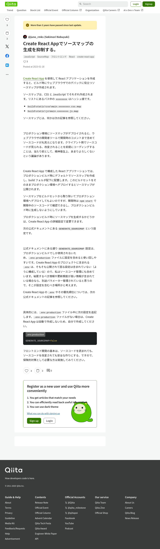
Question (21, 10)
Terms (8, 507)
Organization (92, 10)
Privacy (8, 512)
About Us (129, 502)
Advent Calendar (43, 518)
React (72, 56)
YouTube (69, 523)
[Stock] (7, 33)
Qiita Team (100, 502)
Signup (148, 3)
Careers (129, 507)
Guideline (10, 518)
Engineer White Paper (46, 533)
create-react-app (85, 56)
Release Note (41, 502)
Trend (10, 10)
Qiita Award (41, 528)
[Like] (7, 19)
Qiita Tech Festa (43, 523)
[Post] (7, 46)
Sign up (34, 421)
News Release (132, 518)
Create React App (33, 78)
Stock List (35, 10)
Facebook (70, 518)
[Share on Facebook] (7, 55)
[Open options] (7, 74)
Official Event (51, 10)
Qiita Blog (130, 512)
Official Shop (101, 512)
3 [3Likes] (7, 25)
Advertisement (12, 538)
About (8, 502)
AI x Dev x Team (133, 10)
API (36, 538)
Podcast (69, 528)
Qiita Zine (100, 507)
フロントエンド (59, 56)
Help (7, 533)
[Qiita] (11, 4)
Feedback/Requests (15, 528)
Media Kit (10, 523)
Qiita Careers (111, 10)
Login (136, 3)
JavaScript (29, 56)
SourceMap (43, 56)
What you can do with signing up (43, 413)
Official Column (72, 10)
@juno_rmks (46, 37)
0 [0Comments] (49, 370)
